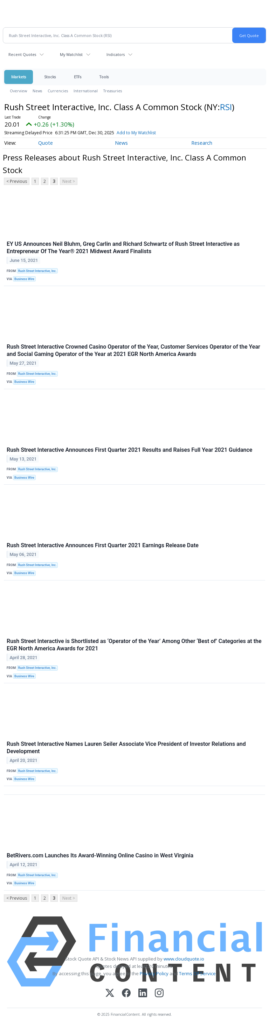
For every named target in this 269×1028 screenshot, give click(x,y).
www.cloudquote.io (184, 959)
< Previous (16, 181)
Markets (18, 76)
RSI (226, 107)
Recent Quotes (22, 54)
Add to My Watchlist (136, 133)
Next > (68, 181)
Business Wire (24, 279)
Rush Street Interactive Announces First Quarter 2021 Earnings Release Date (103, 545)
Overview (18, 90)
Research (201, 143)
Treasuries (112, 90)
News (37, 90)
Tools (104, 76)
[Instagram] (159, 993)
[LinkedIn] (143, 993)
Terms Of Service (197, 973)
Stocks (50, 76)
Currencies (58, 90)
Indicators (115, 54)
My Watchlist (71, 54)
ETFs (77, 76)
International (86, 90)
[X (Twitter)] (110, 993)
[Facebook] (126, 993)
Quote (45, 143)
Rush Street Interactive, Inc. (37, 271)
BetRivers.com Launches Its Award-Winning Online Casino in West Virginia (100, 855)
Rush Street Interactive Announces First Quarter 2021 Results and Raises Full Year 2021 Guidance (129, 450)
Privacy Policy (154, 973)
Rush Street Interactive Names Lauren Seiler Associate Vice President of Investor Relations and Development (126, 748)
